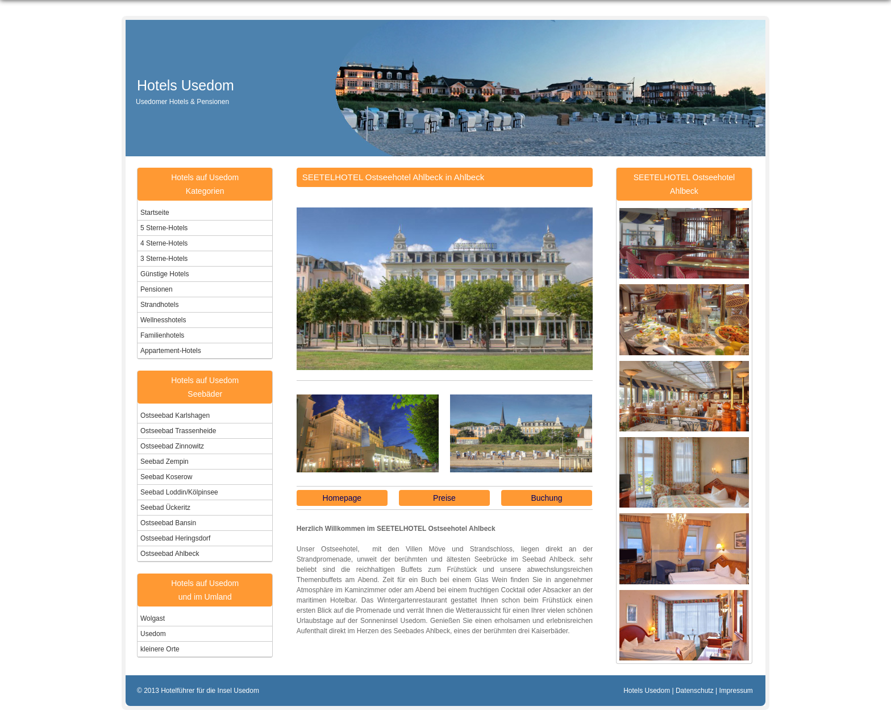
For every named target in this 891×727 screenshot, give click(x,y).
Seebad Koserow (166, 477)
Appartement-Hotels (170, 351)
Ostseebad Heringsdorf (175, 538)
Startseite (154, 213)
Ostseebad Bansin (168, 523)
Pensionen (156, 289)
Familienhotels (162, 335)
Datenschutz (695, 691)
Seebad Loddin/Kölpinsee (179, 492)
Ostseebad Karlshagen (175, 415)
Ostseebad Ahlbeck (169, 554)
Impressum (735, 691)
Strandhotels (159, 305)
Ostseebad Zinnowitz (172, 446)
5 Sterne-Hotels (164, 228)
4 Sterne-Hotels (164, 243)
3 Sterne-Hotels (164, 259)
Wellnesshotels (163, 320)
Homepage (342, 497)
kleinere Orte (160, 649)
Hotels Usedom (189, 85)
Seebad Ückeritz (165, 508)
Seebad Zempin (164, 462)
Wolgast (152, 618)
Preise (444, 497)
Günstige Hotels (164, 274)
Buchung (546, 497)
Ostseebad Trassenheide (178, 431)
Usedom (153, 634)
